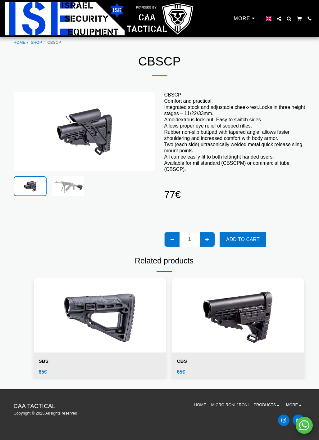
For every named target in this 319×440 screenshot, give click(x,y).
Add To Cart (243, 239)
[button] (279, 18)
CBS (182, 361)
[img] (100, 315)
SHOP (36, 42)
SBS (44, 361)
